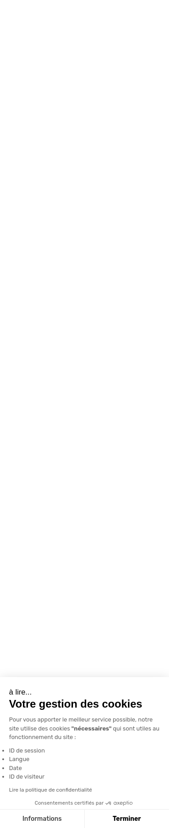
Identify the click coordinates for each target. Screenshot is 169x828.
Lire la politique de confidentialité (49, 790)
